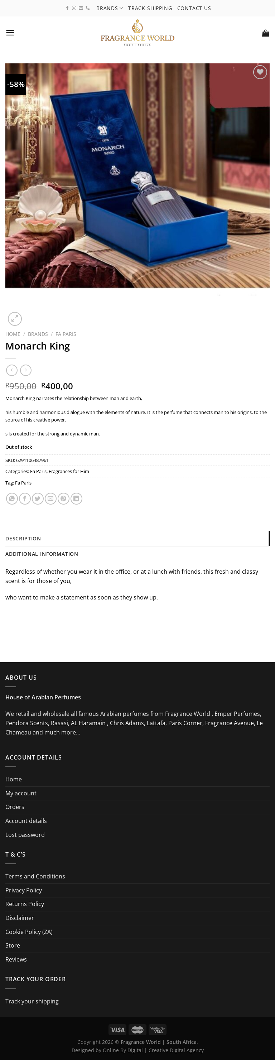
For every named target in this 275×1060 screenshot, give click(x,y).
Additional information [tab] (41, 553)
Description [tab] (23, 538)
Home (12, 334)
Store (12, 945)
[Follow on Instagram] (74, 8)
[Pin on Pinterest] (63, 499)
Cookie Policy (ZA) (29, 932)
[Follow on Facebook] (67, 8)
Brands (109, 7)
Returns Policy (24, 904)
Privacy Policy (23, 890)
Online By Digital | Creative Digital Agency (153, 1050)
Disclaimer (19, 918)
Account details (26, 821)
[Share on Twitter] (38, 499)
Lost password (25, 835)
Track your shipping (32, 1001)
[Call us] (88, 8)
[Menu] (10, 33)
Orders (14, 807)
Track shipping (150, 7)
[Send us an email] (81, 8)
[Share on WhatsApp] (12, 499)
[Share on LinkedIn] (76, 499)
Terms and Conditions (35, 876)
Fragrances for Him (69, 471)
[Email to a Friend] (51, 499)
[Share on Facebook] (25, 499)
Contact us (194, 7)
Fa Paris (66, 334)
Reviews (16, 959)
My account (21, 793)
